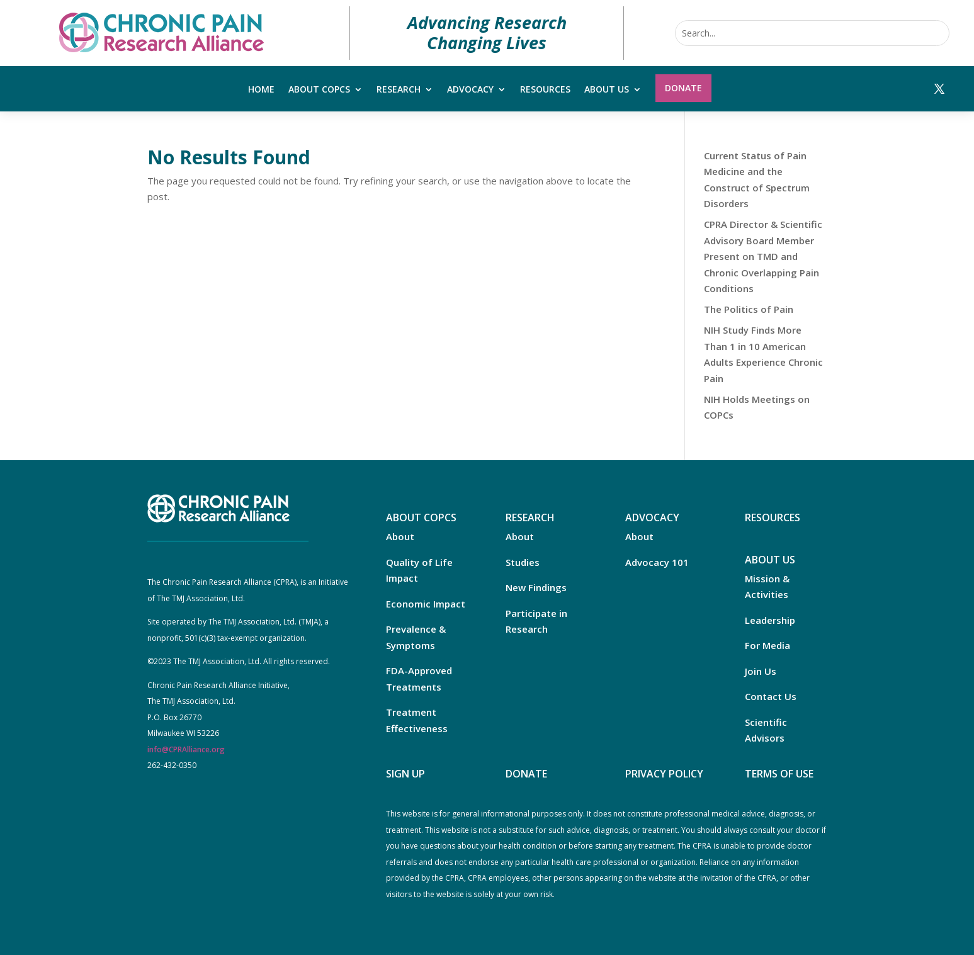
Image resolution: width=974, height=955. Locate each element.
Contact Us (770, 696)
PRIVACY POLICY (664, 774)
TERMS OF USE (779, 774)
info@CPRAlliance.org (186, 749)
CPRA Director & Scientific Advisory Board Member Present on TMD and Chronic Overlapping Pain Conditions (763, 256)
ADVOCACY (652, 517)
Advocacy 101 (657, 562)
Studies (523, 562)
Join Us (760, 671)
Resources (545, 90)
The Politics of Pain (748, 309)
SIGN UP (405, 774)
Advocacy (470, 90)
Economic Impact (425, 603)
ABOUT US (770, 560)
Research (399, 90)
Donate (683, 88)
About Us (606, 90)
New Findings (536, 587)
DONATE (526, 774)
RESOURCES (772, 517)
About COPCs (319, 90)
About (400, 536)
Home (261, 90)
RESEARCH (530, 517)
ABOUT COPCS (421, 517)
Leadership (770, 620)
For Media (767, 645)
